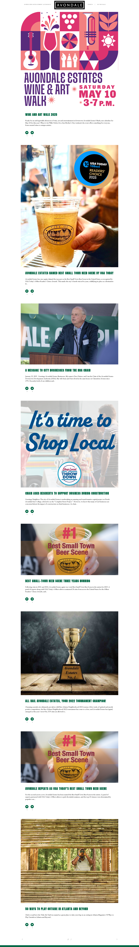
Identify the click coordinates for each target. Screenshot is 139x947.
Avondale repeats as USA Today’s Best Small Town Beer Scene (66, 788)
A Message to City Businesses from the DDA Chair (58, 370)
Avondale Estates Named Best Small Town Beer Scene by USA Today (69, 273)
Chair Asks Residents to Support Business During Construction (67, 493)
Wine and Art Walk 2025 (41, 114)
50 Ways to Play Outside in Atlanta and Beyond (56, 909)
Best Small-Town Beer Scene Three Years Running (57, 581)
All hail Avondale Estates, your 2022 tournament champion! (65, 701)
